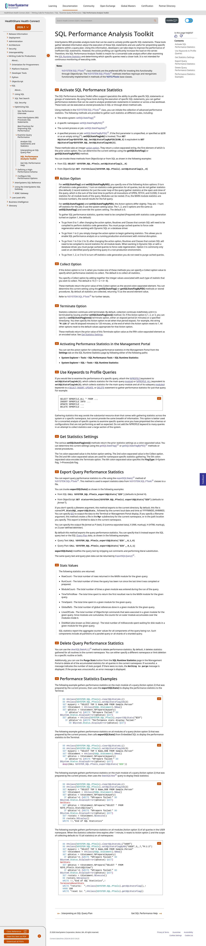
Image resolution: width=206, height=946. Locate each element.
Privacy (160, 932)
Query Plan (81, 535)
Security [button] (12, 48)
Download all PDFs (15, 941)
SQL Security (20, 102)
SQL (56, 13)
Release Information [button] (18, 34)
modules (159, 384)
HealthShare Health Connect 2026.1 (17, 13)
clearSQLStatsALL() (81, 649)
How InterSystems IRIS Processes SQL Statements (28, 119)
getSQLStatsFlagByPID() (135, 446)
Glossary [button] (13, 205)
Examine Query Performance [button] (25, 136)
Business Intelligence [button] (19, 202)
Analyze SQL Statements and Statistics (27, 143)
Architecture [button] (14, 45)
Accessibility (188, 932)
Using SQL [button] (19, 94)
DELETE (100, 387)
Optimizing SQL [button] (22, 106)
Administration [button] (16, 41)
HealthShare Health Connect (22, 21)
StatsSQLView (109, 776)
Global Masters (128, 6)
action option (92, 147)
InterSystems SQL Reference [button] (28, 182)
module (128, 381)
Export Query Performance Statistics (185, 62)
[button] (57, 90)
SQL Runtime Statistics (70, 56)
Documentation (70, 6)
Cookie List (189, 935)
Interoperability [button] (16, 52)
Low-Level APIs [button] (18, 197)
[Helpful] (175, 36)
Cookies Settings (175, 935)
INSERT (80, 387)
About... (15, 60)
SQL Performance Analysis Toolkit (96, 13)
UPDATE (89, 387)
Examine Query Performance (70, 13)
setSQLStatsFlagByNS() (92, 123)
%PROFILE (135, 378)
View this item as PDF (16, 936)
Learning (52, 6)
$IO (72, 513)
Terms (166, 932)
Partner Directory (167, 6)
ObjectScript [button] (17, 81)
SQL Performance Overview (26, 112)
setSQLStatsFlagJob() (96, 128)
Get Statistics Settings (92, 334)
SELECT (72, 387)
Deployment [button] (14, 37)
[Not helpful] (181, 36)
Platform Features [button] (20, 68)
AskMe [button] (172, 20)
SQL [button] (14, 85)
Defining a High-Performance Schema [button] (27, 170)
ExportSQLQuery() (125, 556)
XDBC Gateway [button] (21, 193)
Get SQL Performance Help (30, 164)
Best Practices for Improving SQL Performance (26, 128)
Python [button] (15, 77)
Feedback (203, 478)
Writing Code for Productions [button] (22, 56)
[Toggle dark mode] (189, 20)
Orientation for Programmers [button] (25, 64)
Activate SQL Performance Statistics (185, 45)
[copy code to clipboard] (159, 398)
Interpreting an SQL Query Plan (29, 151)
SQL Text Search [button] (22, 98)
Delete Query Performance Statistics (185, 69)
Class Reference (16, 931)
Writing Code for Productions (43, 13)
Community (88, 6)
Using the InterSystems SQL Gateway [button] (27, 187)
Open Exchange (107, 6)
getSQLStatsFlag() (109, 446)
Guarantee (177, 932)
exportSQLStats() (126, 478)
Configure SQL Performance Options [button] (27, 177)
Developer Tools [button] (19, 73)
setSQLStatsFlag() (86, 118)
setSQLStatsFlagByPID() (96, 133)
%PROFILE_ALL (143, 381)
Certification (147, 6)
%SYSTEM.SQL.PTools (74, 71)
